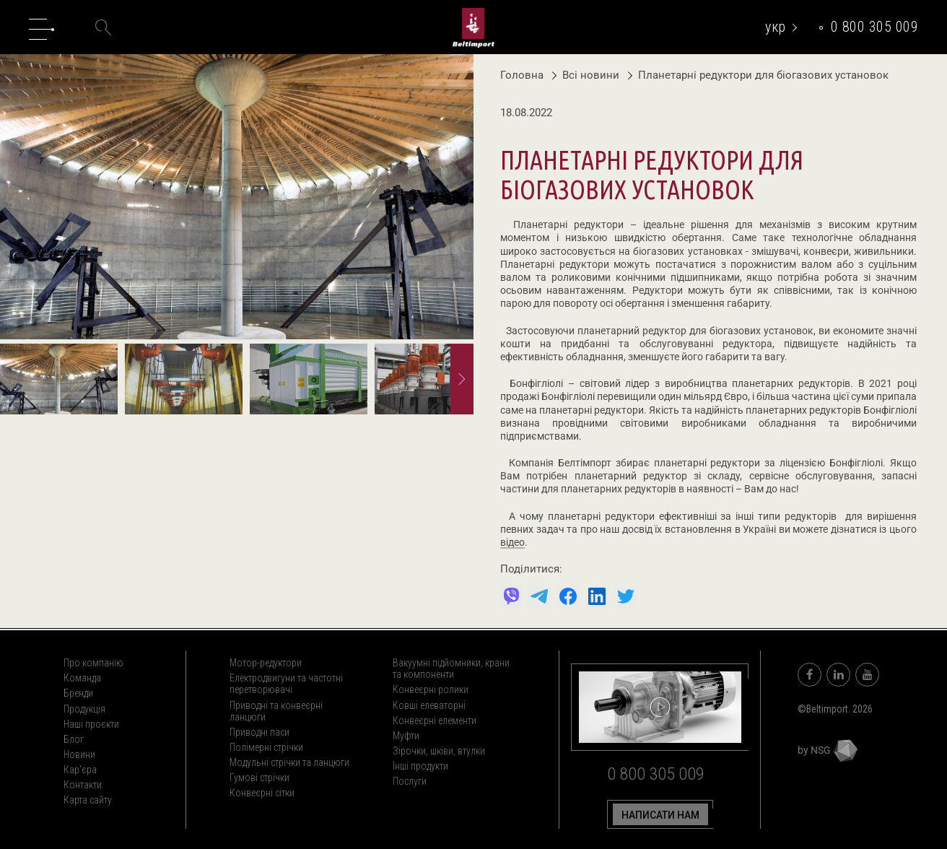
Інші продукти (420, 766)
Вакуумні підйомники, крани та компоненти (451, 668)
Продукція (84, 709)
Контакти (83, 785)
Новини (79, 754)
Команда (82, 678)
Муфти (406, 735)
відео (512, 543)
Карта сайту (88, 800)
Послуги (410, 781)
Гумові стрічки (259, 777)
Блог (74, 739)
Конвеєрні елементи (434, 720)
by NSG (827, 750)
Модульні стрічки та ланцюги (289, 762)
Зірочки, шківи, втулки (439, 751)
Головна (522, 75)
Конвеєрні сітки (262, 792)
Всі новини (587, 75)
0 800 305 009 (875, 26)
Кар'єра (80, 769)
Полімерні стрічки (266, 747)
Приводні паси (259, 732)
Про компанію (93, 663)
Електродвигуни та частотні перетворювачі (286, 683)
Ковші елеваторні (429, 705)
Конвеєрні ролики (430, 689)
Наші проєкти (91, 724)
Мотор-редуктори (266, 663)
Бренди (78, 693)
